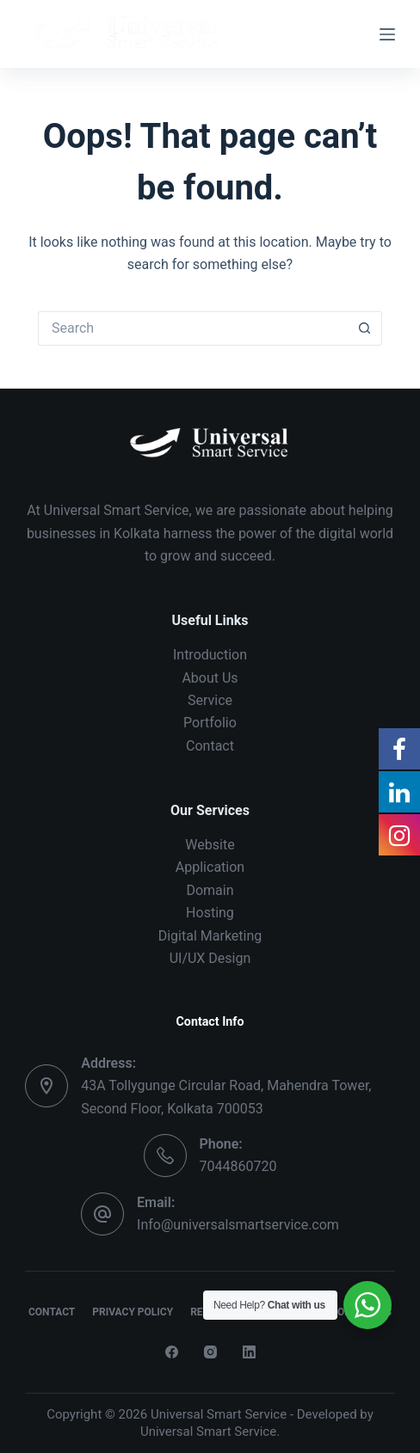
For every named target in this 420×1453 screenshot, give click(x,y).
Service (210, 700)
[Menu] (387, 34)
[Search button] (365, 328)
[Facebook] (171, 1352)
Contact (210, 746)
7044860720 (238, 1166)
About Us (210, 678)
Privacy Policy (132, 1312)
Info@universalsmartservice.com (238, 1225)
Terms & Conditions (338, 1312)
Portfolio (210, 722)
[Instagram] (210, 1352)
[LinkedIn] (249, 1352)
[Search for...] (193, 328)
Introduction (210, 655)
